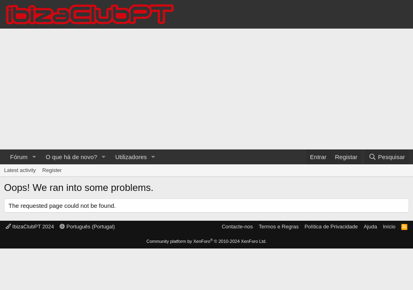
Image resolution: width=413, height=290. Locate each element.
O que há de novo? (71, 156)
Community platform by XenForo (206, 241)
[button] (34, 156)
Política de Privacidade (331, 227)
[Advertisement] (206, 89)
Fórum (18, 156)
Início (389, 227)
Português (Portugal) (87, 227)
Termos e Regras (278, 227)
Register (52, 170)
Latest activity (20, 170)
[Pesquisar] (387, 156)
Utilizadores (131, 156)
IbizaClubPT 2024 (30, 227)
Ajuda (370, 227)
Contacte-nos (237, 227)
